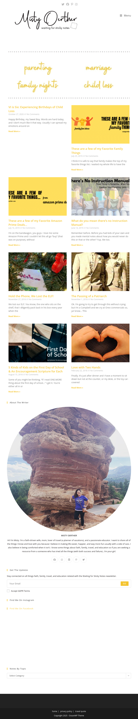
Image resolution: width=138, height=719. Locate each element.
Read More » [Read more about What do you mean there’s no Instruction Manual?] (77, 245)
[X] (83, 559)
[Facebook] (54, 559)
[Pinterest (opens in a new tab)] (72, 4)
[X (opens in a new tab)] (63, 4)
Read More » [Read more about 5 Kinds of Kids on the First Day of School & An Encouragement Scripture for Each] (14, 391)
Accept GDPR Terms (18, 590)
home (54, 711)
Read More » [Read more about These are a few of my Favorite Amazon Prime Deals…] (14, 245)
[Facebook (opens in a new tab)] (67, 4)
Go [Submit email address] (124, 583)
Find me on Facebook (21, 608)
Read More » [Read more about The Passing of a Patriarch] (77, 316)
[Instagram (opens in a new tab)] (76, 4)
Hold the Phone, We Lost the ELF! (31, 296)
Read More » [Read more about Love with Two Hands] (77, 387)
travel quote (80, 711)
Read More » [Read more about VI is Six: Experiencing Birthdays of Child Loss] (14, 131)
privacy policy (66, 711)
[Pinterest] (76, 559)
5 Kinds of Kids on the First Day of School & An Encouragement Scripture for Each (36, 369)
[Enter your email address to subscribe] (69, 584)
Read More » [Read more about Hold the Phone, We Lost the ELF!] (14, 316)
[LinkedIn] (69, 559)
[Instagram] (62, 559)
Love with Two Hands (85, 367)
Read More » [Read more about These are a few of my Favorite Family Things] (77, 169)
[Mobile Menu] (125, 15)
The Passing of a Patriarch (89, 296)
